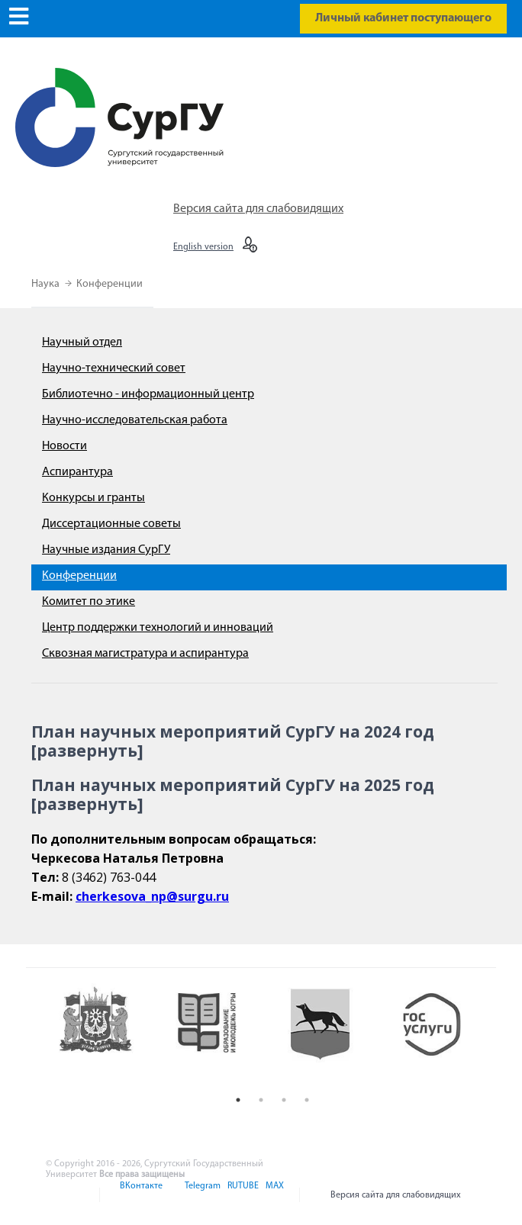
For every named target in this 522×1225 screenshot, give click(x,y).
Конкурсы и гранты (93, 498)
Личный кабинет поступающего (403, 18)
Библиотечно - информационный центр (148, 394)
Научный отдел (82, 342)
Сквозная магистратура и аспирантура (145, 654)
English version (203, 247)
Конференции (109, 284)
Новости (64, 446)
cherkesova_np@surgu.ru (152, 896)
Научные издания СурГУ (106, 550)
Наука (46, 284)
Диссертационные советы (111, 524)
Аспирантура (77, 472)
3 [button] (284, 1100)
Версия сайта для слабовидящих (258, 209)
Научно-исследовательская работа (134, 420)
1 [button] (238, 1100)
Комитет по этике (88, 602)
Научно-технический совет (113, 368)
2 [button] (261, 1100)
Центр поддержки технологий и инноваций (157, 628)
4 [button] (306, 1100)
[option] (106, 1035)
